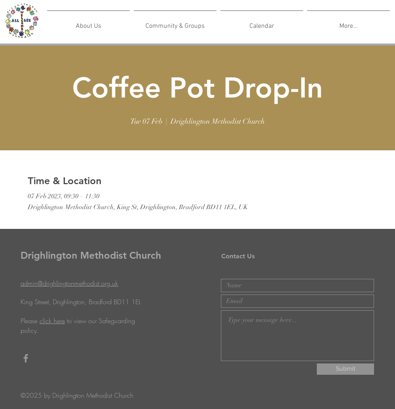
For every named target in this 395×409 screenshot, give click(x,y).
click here (52, 320)
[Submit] (345, 369)
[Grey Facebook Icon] (25, 358)
